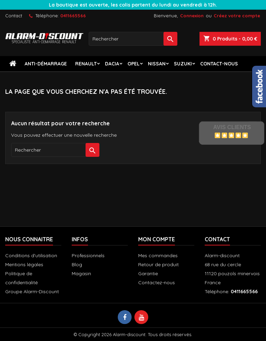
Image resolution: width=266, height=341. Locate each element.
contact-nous (219, 64)
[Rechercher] (133, 39)
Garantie (148, 273)
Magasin (81, 273)
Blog (77, 264)
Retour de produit (158, 264)
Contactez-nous (156, 282)
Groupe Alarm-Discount (32, 291)
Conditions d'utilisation (31, 255)
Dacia (112, 64)
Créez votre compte (237, 15)
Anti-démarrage (46, 64)
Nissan (157, 64)
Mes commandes (158, 255)
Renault (86, 64)
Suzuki (183, 64)
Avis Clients (232, 127)
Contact (13, 15)
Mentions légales (24, 264)
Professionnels (88, 255)
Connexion (192, 15)
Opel (133, 64)
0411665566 (73, 15)
